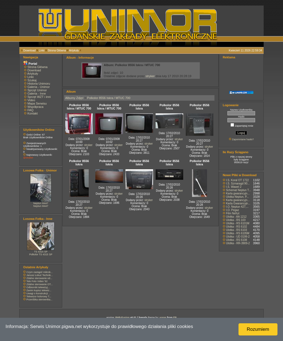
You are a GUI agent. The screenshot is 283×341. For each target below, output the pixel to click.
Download (29, 50)
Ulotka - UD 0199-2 (238, 236)
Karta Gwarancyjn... (238, 203)
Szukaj (31, 80)
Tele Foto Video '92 (37, 281)
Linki (41, 50)
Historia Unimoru (38, 83)
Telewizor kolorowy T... (38, 296)
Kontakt (32, 113)
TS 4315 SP (41, 251)
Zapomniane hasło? (243, 139)
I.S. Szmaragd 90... (238, 183)
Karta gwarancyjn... (238, 193)
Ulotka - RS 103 (236, 220)
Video (31, 100)
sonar (162, 317)
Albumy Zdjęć (74, 98)
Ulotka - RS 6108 (236, 239)
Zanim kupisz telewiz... (39, 290)
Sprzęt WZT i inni (39, 96)
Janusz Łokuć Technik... (40, 275)
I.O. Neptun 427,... (237, 206)
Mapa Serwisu (37, 103)
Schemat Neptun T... (238, 190)
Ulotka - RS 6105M (237, 233)
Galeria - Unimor (38, 86)
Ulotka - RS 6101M (237, 223)
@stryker (28, 157)
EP (175, 317)
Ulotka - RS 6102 (236, 226)
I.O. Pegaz (232, 210)
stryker (150, 76)
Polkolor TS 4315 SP (40, 254)
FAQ (30, 110)
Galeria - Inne (36, 93)
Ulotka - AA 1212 (236, 216)
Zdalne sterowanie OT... (40, 284)
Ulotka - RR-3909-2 (238, 243)
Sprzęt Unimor (37, 90)
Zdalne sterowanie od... (40, 278)
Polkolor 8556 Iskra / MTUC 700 (108, 98)
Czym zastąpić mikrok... (40, 272)
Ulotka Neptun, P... (237, 196)
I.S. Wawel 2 (234, 186)
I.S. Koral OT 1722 (237, 180)
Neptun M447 (40, 203)
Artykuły (74, 50)
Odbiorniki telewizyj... (38, 287)
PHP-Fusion (122, 317)
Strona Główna (57, 50)
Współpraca (35, 106)
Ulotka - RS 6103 (236, 229)
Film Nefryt (232, 213)
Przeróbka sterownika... (40, 299)
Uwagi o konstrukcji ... (39, 293)
